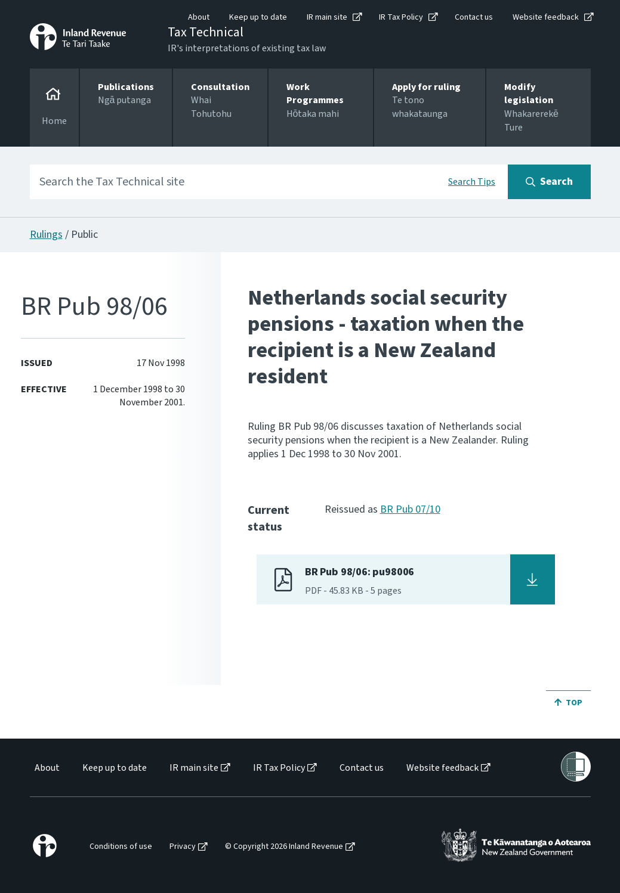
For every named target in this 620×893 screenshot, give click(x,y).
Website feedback (546, 17)
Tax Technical (205, 32)
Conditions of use (121, 847)
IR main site (327, 17)
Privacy (182, 847)
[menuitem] (46, 768)
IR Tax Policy (401, 17)
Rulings (46, 234)
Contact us (474, 17)
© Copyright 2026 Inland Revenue (284, 847)
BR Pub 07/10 (410, 509)
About (198, 17)
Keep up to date (258, 17)
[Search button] (549, 182)
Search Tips (471, 181)
